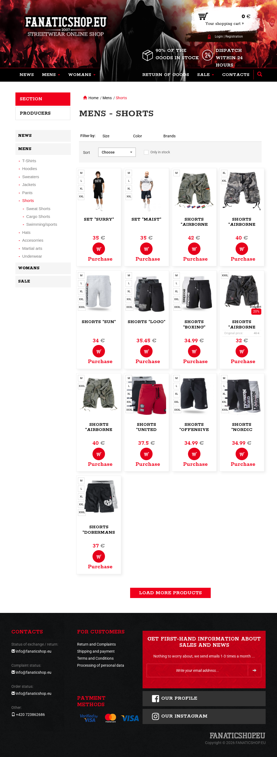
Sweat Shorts (38, 208)
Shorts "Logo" (146, 322)
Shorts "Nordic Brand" (241, 430)
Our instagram (179, 716)
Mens (107, 98)
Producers (35, 113)
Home (93, 98)
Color (137, 136)
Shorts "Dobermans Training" (99, 532)
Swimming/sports (41, 224)
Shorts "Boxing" (194, 324)
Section (31, 99)
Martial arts (32, 248)
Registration (234, 36)
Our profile (174, 699)
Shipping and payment (96, 651)
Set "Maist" (146, 219)
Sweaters (30, 176)
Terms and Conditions (95, 658)
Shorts (121, 98)
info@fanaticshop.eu (33, 651)
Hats (26, 232)
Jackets (29, 184)
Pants (27, 192)
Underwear (32, 256)
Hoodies (29, 168)
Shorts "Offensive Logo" (194, 430)
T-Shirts (29, 160)
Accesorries (32, 240)
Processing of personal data (100, 665)
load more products (170, 593)
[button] (51, 75)
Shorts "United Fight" (146, 430)
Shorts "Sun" (99, 322)
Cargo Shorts (38, 216)
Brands (169, 136)
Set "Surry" (99, 219)
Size (106, 136)
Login (219, 36)
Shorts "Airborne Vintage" (194, 225)
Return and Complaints (96, 644)
